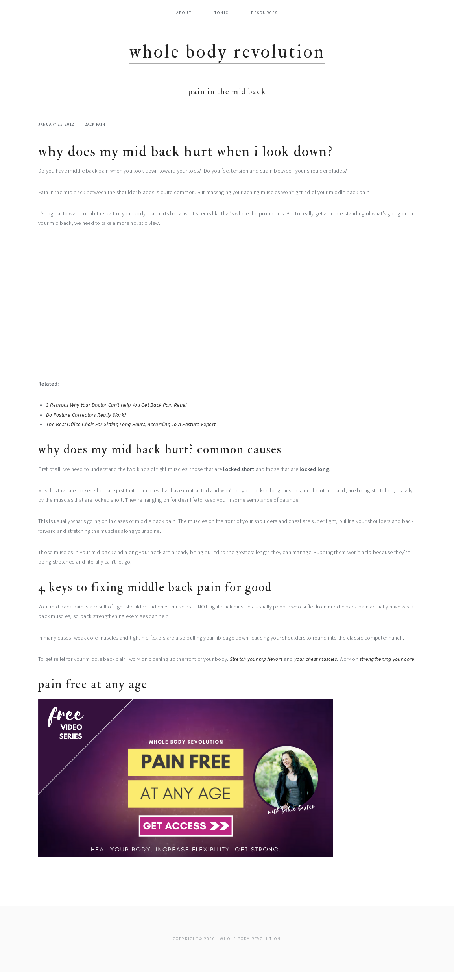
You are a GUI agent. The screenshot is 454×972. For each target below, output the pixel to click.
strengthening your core (387, 659)
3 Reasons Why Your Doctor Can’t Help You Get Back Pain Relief (116, 405)
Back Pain (95, 124)
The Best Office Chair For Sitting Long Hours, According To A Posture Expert (131, 424)
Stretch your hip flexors (256, 659)
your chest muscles (315, 659)
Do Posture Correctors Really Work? (86, 415)
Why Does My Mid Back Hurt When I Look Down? (185, 151)
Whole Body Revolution (227, 51)
